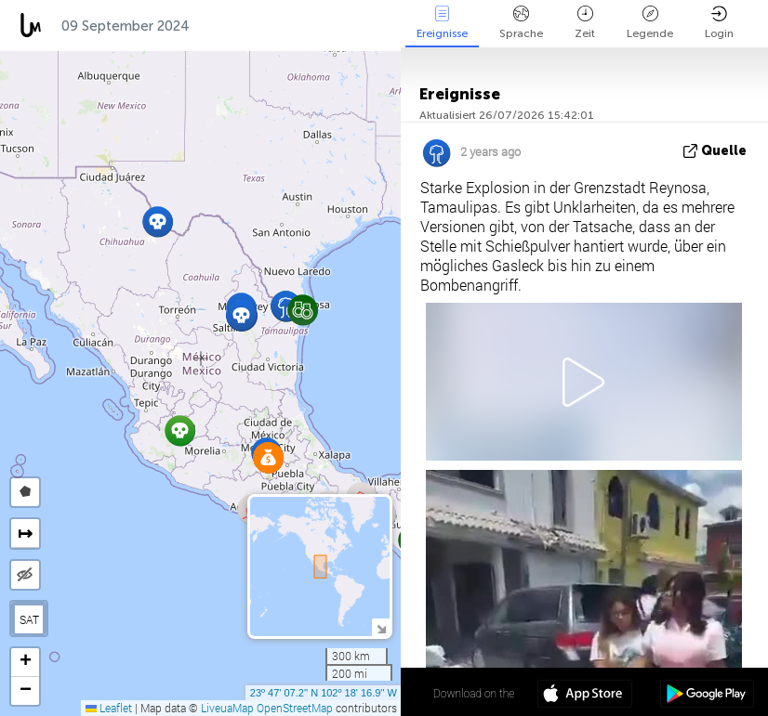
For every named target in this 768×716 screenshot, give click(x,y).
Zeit (585, 23)
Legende (650, 23)
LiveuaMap (227, 707)
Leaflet (109, 707)
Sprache (521, 23)
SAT (29, 619)
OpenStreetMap (295, 707)
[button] (241, 315)
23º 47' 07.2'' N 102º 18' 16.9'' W (323, 692)
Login (719, 23)
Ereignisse (442, 23)
